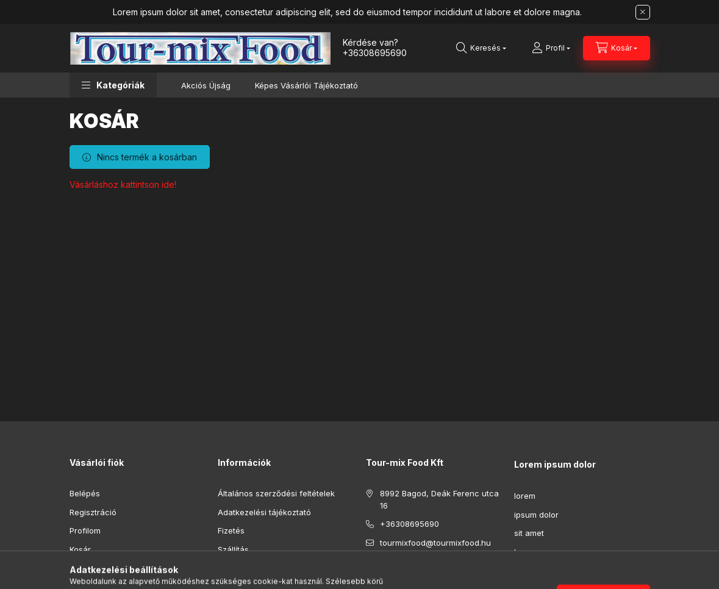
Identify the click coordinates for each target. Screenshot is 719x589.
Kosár (80, 549)
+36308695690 (375, 53)
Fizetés (231, 530)
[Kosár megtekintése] (616, 48)
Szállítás (233, 549)
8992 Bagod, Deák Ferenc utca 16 (439, 499)
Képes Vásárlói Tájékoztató (306, 85)
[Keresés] (481, 48)
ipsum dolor (536, 514)
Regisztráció (93, 512)
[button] (113, 85)
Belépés (85, 493)
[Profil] (551, 48)
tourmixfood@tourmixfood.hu (435, 543)
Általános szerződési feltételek (276, 493)
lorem (524, 496)
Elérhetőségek (245, 568)
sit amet (529, 533)
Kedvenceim (93, 568)
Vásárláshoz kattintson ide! (123, 184)
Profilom (85, 530)
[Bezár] (642, 12)
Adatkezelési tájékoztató (264, 512)
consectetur (537, 570)
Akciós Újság (206, 85)
